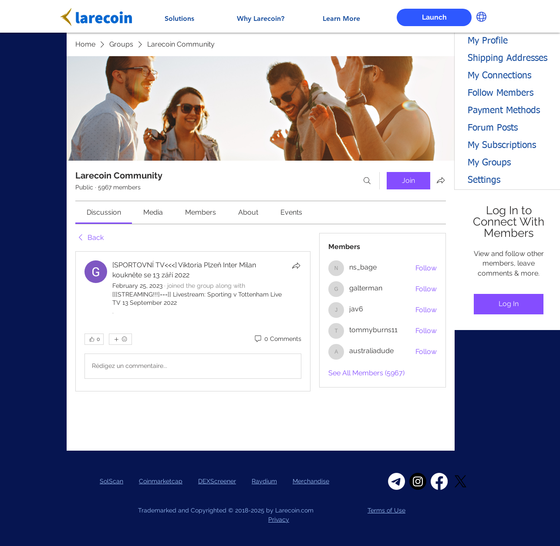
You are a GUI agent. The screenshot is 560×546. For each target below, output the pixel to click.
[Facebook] (439, 481)
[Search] (367, 180)
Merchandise (311, 481)
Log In (509, 304)
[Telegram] (396, 481)
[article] (192, 321)
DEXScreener (217, 481)
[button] (481, 17)
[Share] (296, 265)
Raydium (264, 481)
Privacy (278, 519)
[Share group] (440, 180)
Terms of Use (386, 510)
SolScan (111, 481)
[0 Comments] (277, 339)
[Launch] (434, 17)
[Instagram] (417, 481)
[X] (460, 481)
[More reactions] (120, 339)
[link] (104, 212)
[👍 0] (94, 339)
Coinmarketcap (160, 481)
